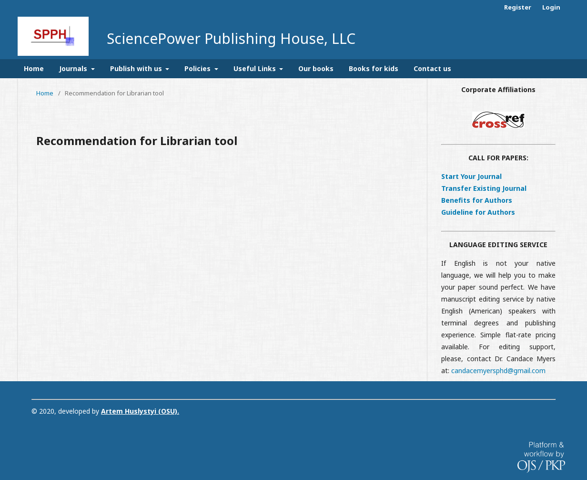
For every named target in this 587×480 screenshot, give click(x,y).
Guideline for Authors (478, 212)
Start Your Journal (471, 176)
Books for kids (373, 68)
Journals (74, 68)
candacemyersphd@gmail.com (498, 370)
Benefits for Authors (476, 200)
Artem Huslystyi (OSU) (139, 411)
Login (551, 7)
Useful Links (255, 68)
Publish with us (137, 68)
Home (34, 68)
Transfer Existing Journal (483, 188)
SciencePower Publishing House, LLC (231, 38)
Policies (198, 68)
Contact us (432, 68)
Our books (316, 68)
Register (517, 7)
